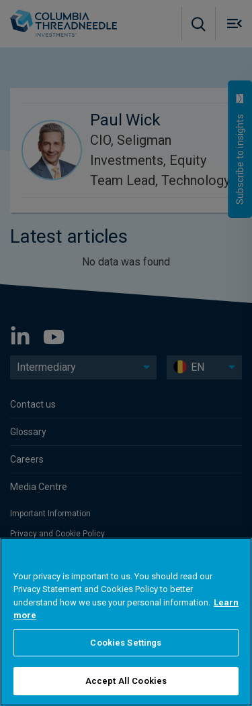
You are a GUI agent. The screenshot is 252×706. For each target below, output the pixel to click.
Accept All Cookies (126, 681)
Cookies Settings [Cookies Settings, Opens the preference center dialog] (125, 643)
